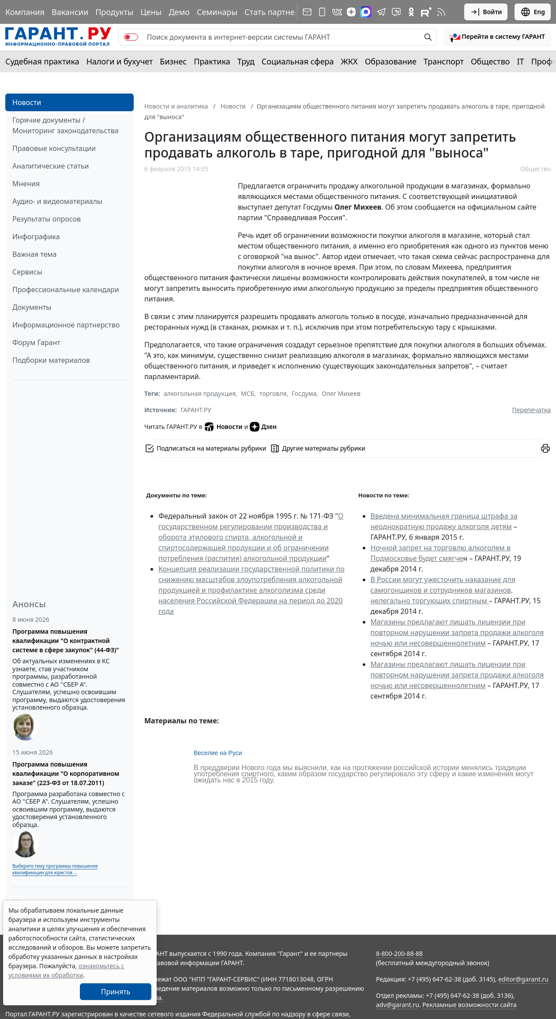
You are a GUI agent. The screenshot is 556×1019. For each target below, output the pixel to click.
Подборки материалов (51, 360)
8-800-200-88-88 (399, 953)
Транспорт (444, 61)
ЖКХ (349, 61)
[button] (497, 37)
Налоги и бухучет (119, 61)
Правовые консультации (54, 148)
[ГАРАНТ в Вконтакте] (337, 12)
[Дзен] (351, 12)
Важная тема (34, 254)
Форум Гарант (36, 342)
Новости (26, 102)
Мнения (26, 183)
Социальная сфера (298, 61)
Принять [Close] (116, 991)
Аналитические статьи (50, 166)
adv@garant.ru (397, 1004)
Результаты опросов (46, 219)
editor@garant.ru (523, 979)
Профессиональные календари (65, 289)
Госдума (304, 393)
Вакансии (70, 12)
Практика (212, 61)
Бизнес (173, 61)
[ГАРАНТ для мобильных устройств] (322, 12)
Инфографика (36, 236)
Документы (31, 307)
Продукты (114, 12)
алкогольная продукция (200, 393)
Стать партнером (277, 12)
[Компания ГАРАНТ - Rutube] (426, 12)
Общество (490, 61)
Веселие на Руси (218, 752)
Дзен (263, 427)
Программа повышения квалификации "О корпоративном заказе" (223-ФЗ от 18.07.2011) (65, 773)
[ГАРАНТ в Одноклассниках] (411, 12)
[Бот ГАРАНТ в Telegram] (396, 12)
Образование (391, 61)
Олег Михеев (341, 393)
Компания (25, 12)
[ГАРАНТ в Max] (366, 12)
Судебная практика (42, 61)
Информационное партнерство (66, 325)
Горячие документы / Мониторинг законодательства (65, 125)
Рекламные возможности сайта (469, 1004)
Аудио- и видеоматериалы (57, 201)
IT (520, 61)
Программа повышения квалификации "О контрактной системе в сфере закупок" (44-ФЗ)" (65, 640)
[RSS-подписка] (441, 12)
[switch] (131, 37)
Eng (532, 12)
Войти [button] (486, 12)
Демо (179, 12)
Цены (151, 12)
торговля (273, 393)
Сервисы (27, 272)
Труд (246, 61)
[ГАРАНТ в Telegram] (381, 12)
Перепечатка (531, 410)
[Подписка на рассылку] (307, 12)
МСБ (247, 393)
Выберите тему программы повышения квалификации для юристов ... (55, 869)
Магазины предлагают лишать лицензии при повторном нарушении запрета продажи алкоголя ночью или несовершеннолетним (457, 632)
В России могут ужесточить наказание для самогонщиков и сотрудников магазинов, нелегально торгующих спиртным (443, 590)
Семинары (217, 12)
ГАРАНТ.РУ (195, 410)
